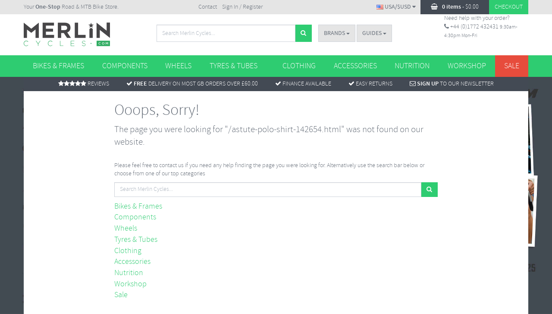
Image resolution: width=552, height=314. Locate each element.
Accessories (355, 66)
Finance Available (303, 84)
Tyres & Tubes (233, 66)
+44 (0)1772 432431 (471, 27)
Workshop (467, 66)
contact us (171, 166)
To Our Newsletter (452, 84)
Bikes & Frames (58, 66)
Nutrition (412, 66)
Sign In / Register (242, 7)
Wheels (178, 66)
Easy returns (370, 84)
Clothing (299, 66)
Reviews (83, 84)
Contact (207, 7)
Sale (511, 66)
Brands (337, 33)
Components (124, 66)
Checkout (509, 7)
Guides (374, 33)
